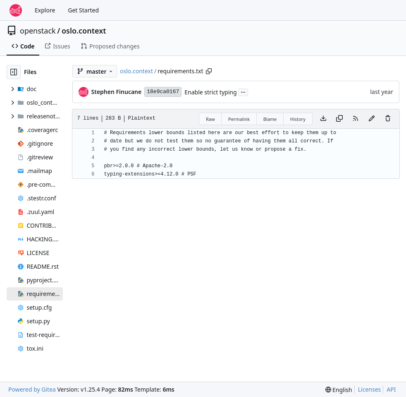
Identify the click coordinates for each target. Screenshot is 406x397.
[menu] (338, 390)
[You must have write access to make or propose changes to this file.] (387, 119)
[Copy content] (339, 119)
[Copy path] (209, 71)
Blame (270, 119)
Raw (210, 119)
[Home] (15, 10)
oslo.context (84, 30)
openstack (38, 30)
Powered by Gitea (32, 389)
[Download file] (323, 119)
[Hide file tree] (14, 72)
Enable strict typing (210, 92)
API (391, 389)
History (298, 119)
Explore (45, 10)
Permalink (239, 119)
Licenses (369, 389)
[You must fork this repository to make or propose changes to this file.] (371, 119)
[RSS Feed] (355, 119)
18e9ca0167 (163, 92)
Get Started (83, 10)
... (243, 91)
